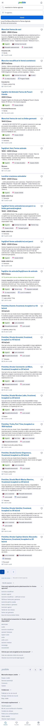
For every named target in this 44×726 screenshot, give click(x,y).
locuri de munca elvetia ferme (10, 615)
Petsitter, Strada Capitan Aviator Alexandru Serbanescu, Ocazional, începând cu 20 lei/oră (19, 539)
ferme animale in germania (9, 604)
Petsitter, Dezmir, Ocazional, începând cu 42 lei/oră (19, 307)
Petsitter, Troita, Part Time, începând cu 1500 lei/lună (17, 425)
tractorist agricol (6, 607)
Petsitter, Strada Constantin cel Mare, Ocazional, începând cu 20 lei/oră (17, 368)
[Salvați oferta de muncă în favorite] (42, 30)
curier (3, 627)
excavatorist (5, 648)
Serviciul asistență (7, 680)
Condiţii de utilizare (7, 711)
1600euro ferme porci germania (10, 599)
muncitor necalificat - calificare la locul (13, 597)
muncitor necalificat (7, 591)
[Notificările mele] (41, 2)
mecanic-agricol (6, 594)
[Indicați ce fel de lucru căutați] (22, 7)
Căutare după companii (8, 719)
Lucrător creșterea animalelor (13, 176)
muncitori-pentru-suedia (8, 602)
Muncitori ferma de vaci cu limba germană (18, 118)
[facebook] (30, 670)
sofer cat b (4, 640)
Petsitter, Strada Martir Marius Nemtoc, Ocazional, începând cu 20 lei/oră (17, 481)
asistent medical (6, 642)
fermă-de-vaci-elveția (8, 610)
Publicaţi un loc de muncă (9, 693)
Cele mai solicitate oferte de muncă (12, 655)
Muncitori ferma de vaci (11, 29)
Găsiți (22, 17)
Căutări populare (8, 583)
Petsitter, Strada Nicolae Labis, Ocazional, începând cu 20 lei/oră (18, 396)
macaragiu (4, 645)
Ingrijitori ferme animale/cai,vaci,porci (17, 241)
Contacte (4, 683)
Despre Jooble (5, 678)
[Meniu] (2, 2)
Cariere (3, 686)
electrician (4, 624)
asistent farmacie (6, 632)
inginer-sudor (5, 635)
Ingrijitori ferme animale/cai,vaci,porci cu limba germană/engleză (18, 207)
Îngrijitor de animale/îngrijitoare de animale (19, 271)
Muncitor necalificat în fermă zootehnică (18, 61)
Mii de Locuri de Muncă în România (11, 708)
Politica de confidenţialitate (9, 713)
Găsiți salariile (5, 716)
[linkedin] (41, 670)
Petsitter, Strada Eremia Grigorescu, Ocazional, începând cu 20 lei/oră (16, 454)
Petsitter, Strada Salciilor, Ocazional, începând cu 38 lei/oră (16, 509)
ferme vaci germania (7, 612)
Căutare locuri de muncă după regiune (12, 658)
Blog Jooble (4, 698)
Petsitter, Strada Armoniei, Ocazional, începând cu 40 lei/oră (16, 338)
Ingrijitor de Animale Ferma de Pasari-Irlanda (17, 93)
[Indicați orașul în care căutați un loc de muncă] (22, 12)
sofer (3, 637)
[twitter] (35, 670)
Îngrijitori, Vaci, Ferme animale (13, 148)
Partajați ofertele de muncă (9, 696)
